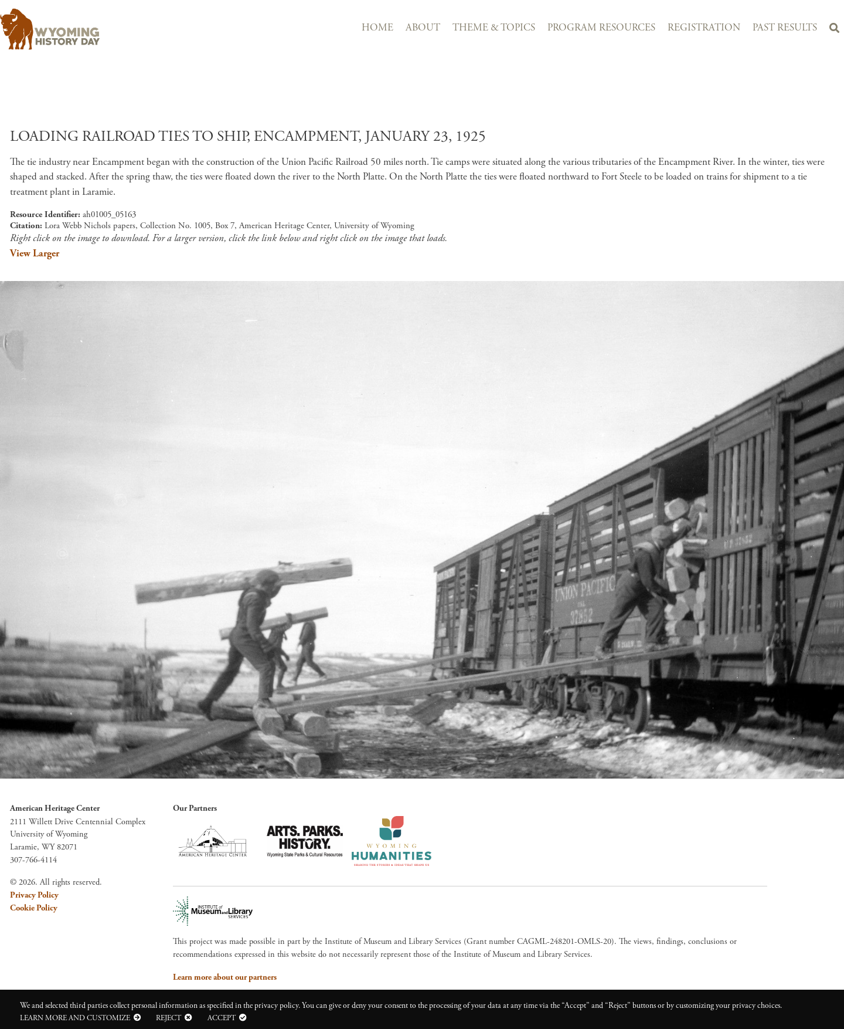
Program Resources (601, 28)
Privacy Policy (34, 895)
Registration (704, 28)
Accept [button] (221, 1018)
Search (834, 30)
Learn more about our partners (225, 977)
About (423, 28)
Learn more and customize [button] (75, 1018)
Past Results (785, 28)
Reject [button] (168, 1018)
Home (377, 28)
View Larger (34, 253)
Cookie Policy (33, 908)
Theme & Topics (493, 28)
